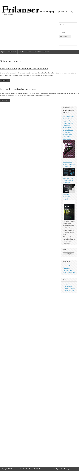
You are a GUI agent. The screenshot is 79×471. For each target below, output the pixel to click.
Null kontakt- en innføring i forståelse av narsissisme (69, 164)
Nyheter (21, 52)
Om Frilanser (12, 52)
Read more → (5, 80)
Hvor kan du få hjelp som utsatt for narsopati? (24, 68)
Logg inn (67, 284)
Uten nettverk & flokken (41, 52)
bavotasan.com (73, 469)
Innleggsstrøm (69, 286)
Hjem (3, 52)
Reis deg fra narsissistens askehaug (18, 89)
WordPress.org (69, 290)
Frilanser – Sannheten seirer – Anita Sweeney (22, 469)
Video (29, 52)
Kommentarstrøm (70, 288)
